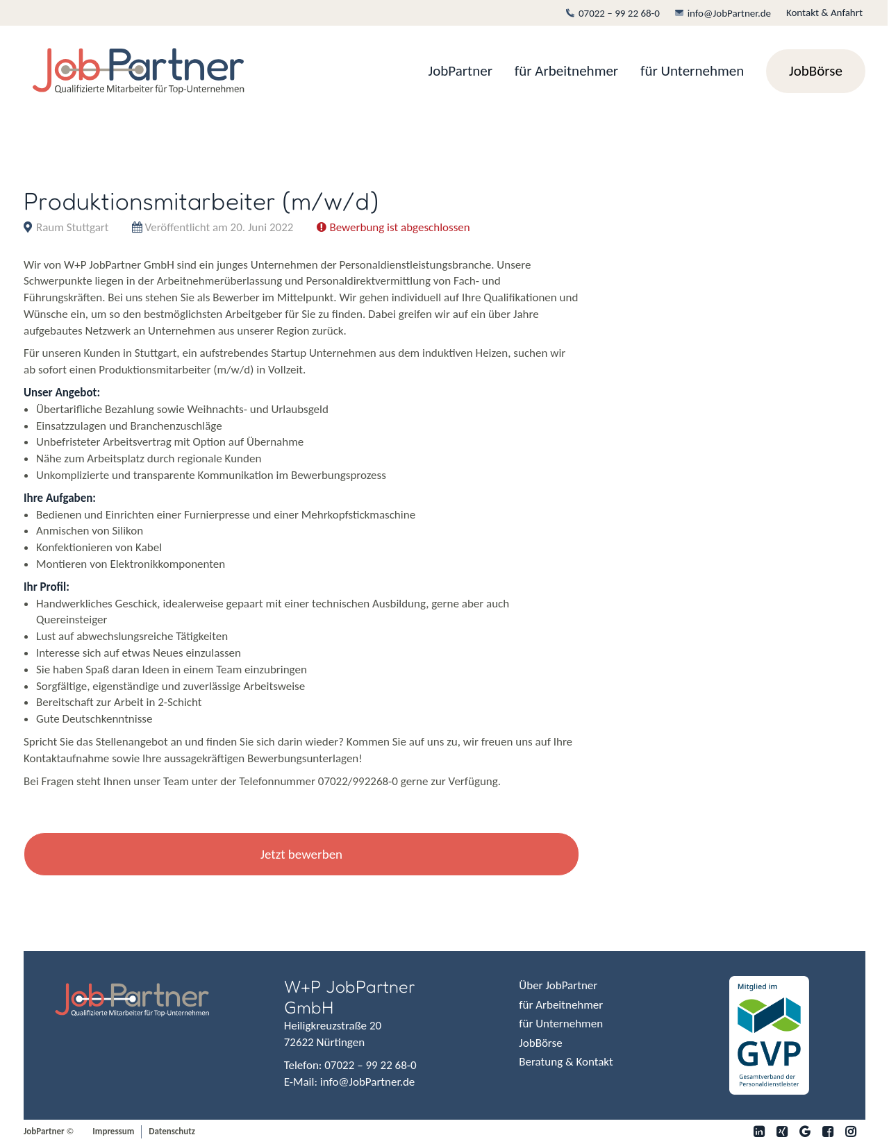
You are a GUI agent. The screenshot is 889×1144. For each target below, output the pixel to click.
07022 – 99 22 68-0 (613, 13)
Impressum (113, 1131)
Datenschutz (172, 1131)
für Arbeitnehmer (566, 71)
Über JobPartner (558, 985)
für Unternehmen (692, 71)
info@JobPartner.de (723, 13)
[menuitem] (616, 13)
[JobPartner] (138, 71)
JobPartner (460, 71)
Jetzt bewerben (301, 854)
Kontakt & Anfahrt (824, 12)
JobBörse (540, 1043)
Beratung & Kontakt (566, 1061)
